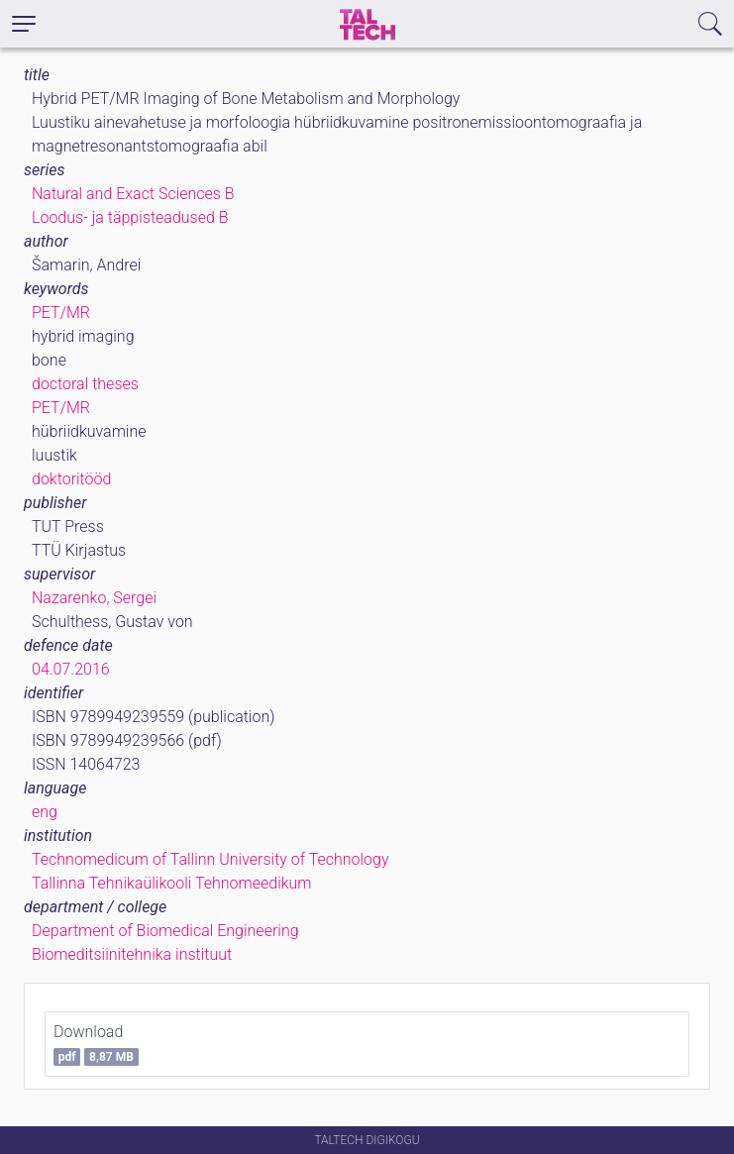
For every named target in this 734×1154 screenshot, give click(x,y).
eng (44, 811)
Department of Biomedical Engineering (165, 930)
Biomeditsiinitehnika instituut (132, 954)
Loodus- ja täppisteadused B (130, 217)
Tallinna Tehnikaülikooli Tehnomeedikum (172, 883)
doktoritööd (71, 479)
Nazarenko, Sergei (94, 597)
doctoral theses (85, 383)
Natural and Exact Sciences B (133, 193)
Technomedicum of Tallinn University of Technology (210, 859)
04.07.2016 (71, 669)
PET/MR (61, 312)
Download (96, 1044)
